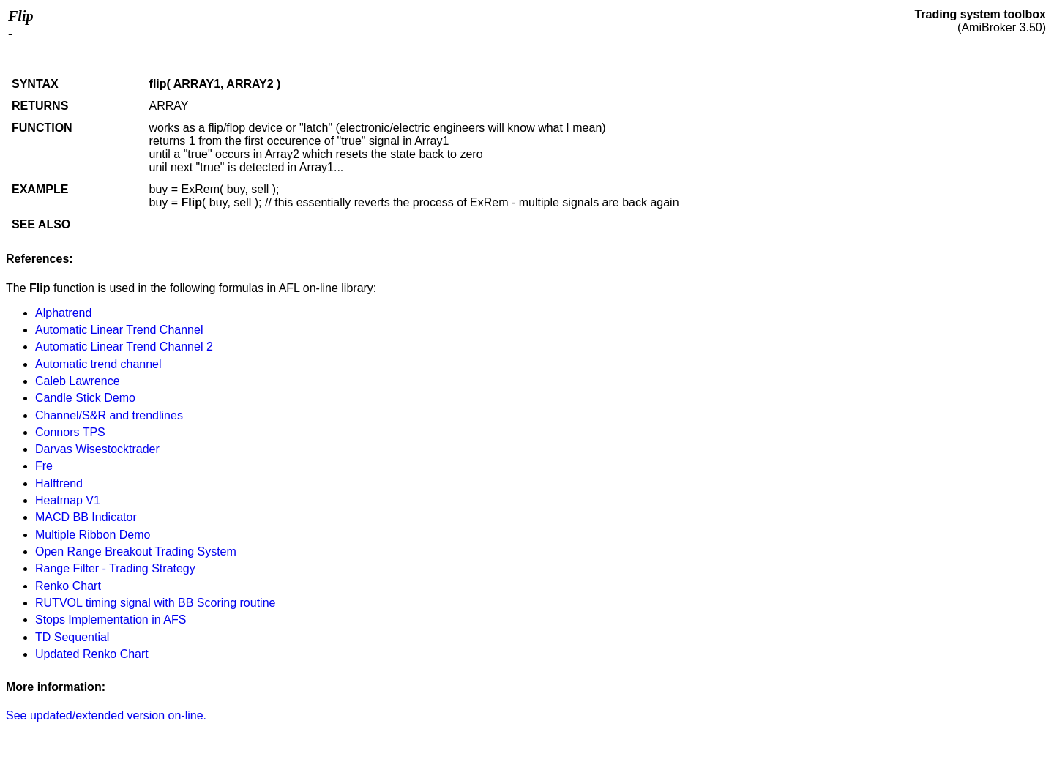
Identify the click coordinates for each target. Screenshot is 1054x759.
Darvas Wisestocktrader (97, 449)
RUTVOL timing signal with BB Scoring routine (155, 603)
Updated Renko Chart (92, 654)
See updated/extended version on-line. (106, 715)
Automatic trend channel (98, 364)
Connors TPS (70, 432)
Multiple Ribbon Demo (92, 534)
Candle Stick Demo (85, 398)
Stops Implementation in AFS (110, 619)
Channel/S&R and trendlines (109, 415)
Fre (44, 466)
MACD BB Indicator (86, 517)
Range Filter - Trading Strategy (115, 568)
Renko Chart (68, 586)
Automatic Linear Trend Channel (119, 330)
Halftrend (59, 483)
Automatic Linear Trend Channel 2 (124, 346)
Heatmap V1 (67, 500)
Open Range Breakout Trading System (135, 551)
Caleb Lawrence (77, 381)
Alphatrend (63, 313)
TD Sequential (72, 637)
